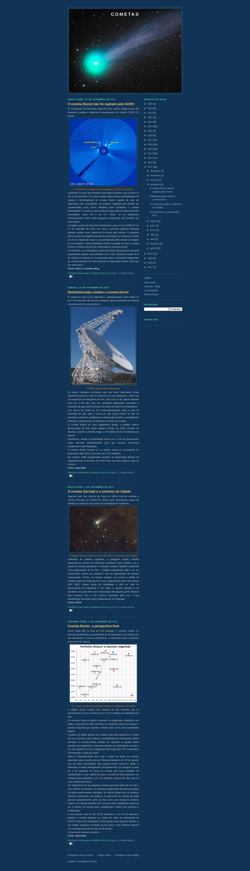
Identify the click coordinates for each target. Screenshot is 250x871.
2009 (150, 258)
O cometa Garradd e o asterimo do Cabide (99, 491)
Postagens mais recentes (80, 855)
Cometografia (151, 290)
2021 (150, 122)
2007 (150, 267)
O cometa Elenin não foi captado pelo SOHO (101, 104)
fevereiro (155, 243)
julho (153, 225)
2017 (150, 140)
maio (153, 234)
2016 (150, 144)
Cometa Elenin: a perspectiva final (93, 626)
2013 (150, 158)
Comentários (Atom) (87, 861)
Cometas (125, 14)
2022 (150, 117)
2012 (150, 162)
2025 (150, 104)
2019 (150, 131)
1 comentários (126, 473)
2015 (150, 149)
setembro (155, 184)
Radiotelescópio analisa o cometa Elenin (98, 292)
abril (152, 239)
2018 (150, 135)
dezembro (155, 171)
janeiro (154, 248)
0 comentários (126, 273)
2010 (150, 253)
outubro (154, 180)
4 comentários (126, 841)
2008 (150, 262)
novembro (155, 175)
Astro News (150, 282)
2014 (150, 153)
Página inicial (104, 855)
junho (153, 230)
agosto (154, 221)
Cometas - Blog (152, 286)
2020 (150, 126)
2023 (150, 113)
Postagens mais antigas (127, 855)
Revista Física (151, 294)
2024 (150, 108)
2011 (150, 167)
